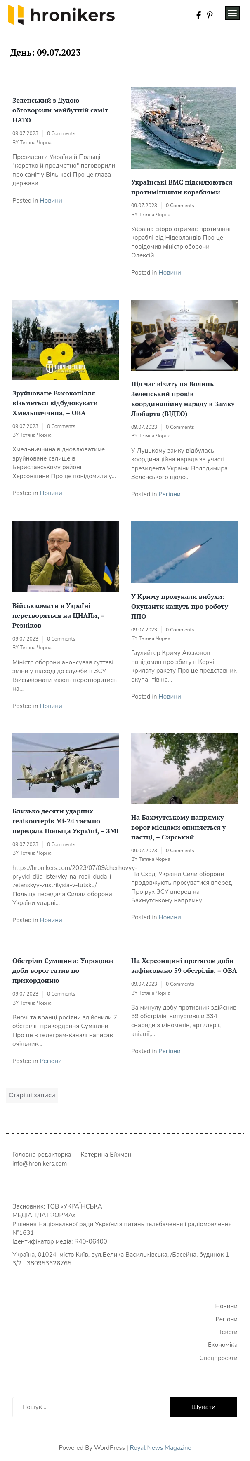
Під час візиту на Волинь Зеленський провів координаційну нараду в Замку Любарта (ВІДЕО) (183, 398)
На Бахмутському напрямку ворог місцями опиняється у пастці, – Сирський (178, 827)
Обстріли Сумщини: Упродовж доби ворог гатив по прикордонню (62, 970)
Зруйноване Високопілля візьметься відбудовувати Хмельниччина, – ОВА (55, 402)
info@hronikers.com (39, 1163)
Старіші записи (32, 1095)
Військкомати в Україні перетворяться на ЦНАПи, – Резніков (58, 615)
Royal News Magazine (160, 1448)
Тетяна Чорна (36, 142)
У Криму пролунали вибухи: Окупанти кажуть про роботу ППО (179, 606)
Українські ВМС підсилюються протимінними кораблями (182, 187)
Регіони (169, 494)
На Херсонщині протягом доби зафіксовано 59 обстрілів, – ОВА (184, 965)
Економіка (223, 1345)
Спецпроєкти (218, 1358)
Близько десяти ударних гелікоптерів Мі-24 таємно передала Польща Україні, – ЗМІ (65, 820)
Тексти (228, 1332)
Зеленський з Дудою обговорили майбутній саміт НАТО (60, 110)
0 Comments (61, 133)
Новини (51, 200)
